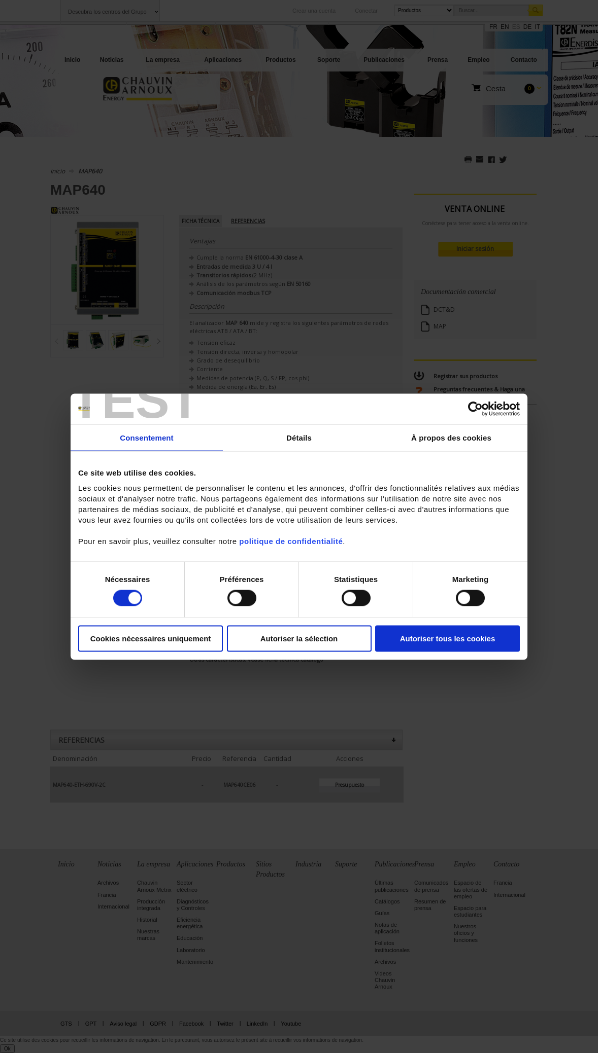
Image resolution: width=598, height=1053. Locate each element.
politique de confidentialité (291, 541)
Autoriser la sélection (299, 638)
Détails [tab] (299, 437)
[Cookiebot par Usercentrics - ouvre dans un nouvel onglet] (475, 408)
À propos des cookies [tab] (451, 437)
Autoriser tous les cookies (447, 638)
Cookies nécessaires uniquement (150, 638)
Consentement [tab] (146, 437)
